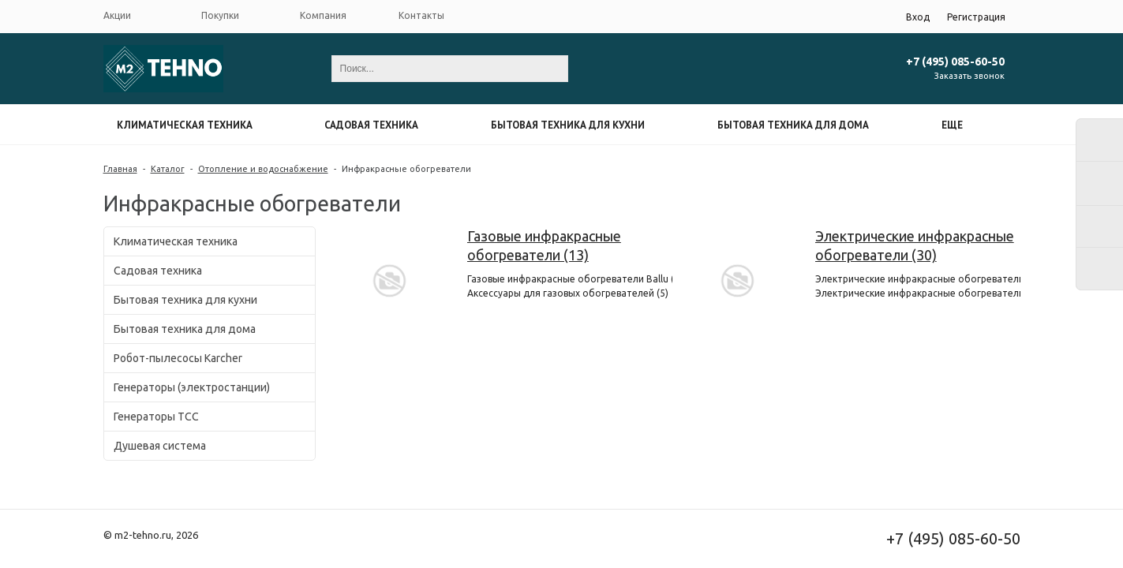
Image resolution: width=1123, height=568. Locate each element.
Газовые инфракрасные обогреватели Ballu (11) (569, 279)
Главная (120, 169)
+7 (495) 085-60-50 (955, 61)
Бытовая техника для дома (793, 124)
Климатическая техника (185, 124)
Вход (918, 17)
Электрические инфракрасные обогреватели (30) (914, 245)
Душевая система (160, 445)
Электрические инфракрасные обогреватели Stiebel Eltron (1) (917, 279)
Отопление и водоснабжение (263, 169)
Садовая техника (371, 124)
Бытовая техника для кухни (568, 124)
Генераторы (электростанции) (192, 387)
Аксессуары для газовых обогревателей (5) (567, 293)
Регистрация (976, 17)
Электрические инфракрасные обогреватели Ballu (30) (917, 293)
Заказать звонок (969, 75)
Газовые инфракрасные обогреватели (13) (544, 245)
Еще (952, 124)
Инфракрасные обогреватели (406, 169)
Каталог (168, 169)
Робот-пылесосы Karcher (178, 358)
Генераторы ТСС (156, 416)
